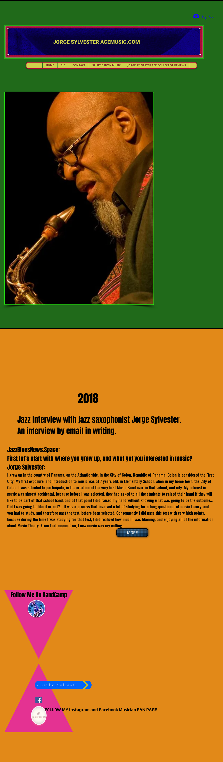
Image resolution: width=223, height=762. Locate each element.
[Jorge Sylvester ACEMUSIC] (38, 700)
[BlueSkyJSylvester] (63, 685)
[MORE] (132, 532)
